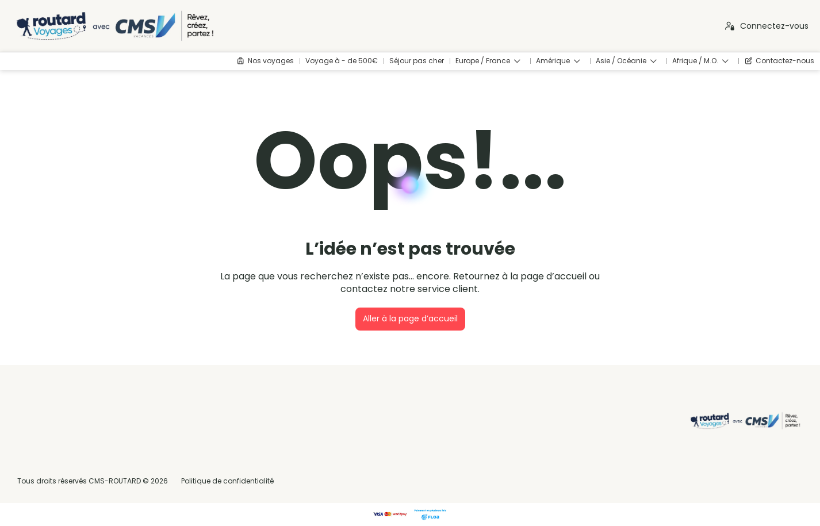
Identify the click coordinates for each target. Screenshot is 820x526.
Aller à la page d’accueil (410, 318)
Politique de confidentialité (227, 481)
